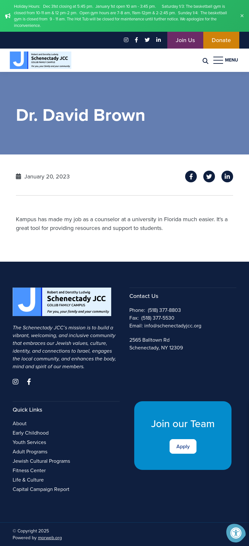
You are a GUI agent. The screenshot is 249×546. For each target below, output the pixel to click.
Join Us (185, 40)
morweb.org (50, 537)
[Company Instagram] (126, 40)
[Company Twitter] (147, 40)
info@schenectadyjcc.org (172, 325)
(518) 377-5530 (157, 318)
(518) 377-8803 (164, 310)
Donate (221, 40)
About (20, 423)
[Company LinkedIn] (158, 40)
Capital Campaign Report (41, 489)
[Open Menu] (226, 60)
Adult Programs (30, 451)
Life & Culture (28, 479)
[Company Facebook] (136, 40)
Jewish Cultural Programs (41, 461)
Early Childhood (31, 433)
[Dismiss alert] (242, 16)
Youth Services (29, 442)
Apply (183, 446)
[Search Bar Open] (205, 60)
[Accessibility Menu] (236, 533)
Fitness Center (29, 470)
